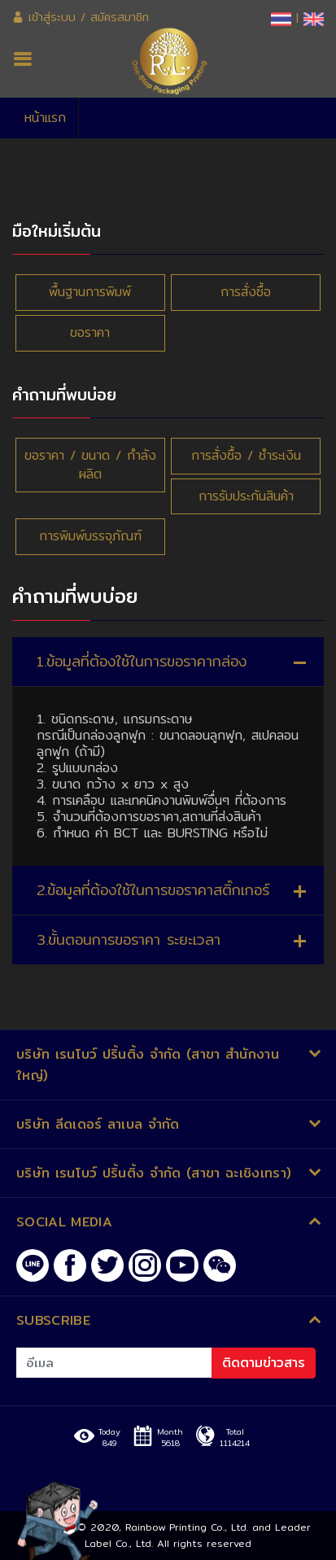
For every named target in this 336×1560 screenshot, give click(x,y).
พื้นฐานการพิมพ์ (90, 292)
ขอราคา (90, 332)
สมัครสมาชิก (119, 17)
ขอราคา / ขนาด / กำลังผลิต (90, 464)
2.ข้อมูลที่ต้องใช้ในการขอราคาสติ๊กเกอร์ (153, 890)
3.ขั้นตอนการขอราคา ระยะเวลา (128, 939)
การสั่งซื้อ (245, 292)
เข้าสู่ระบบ (44, 17)
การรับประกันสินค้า (246, 496)
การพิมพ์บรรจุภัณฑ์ (90, 536)
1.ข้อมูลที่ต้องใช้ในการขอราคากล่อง (142, 661)
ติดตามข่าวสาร (263, 1362)
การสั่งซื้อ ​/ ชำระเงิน (246, 455)
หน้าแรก (45, 117)
